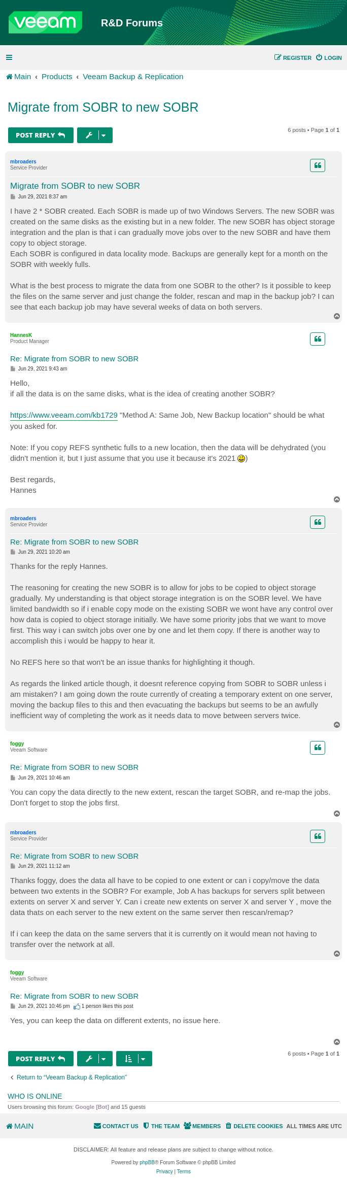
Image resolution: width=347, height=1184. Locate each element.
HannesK (21, 335)
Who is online (35, 1096)
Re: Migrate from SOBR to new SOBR (74, 358)
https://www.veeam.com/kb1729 (64, 415)
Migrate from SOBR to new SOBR (103, 107)
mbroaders (23, 161)
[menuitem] (328, 58)
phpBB (147, 1162)
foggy (17, 744)
